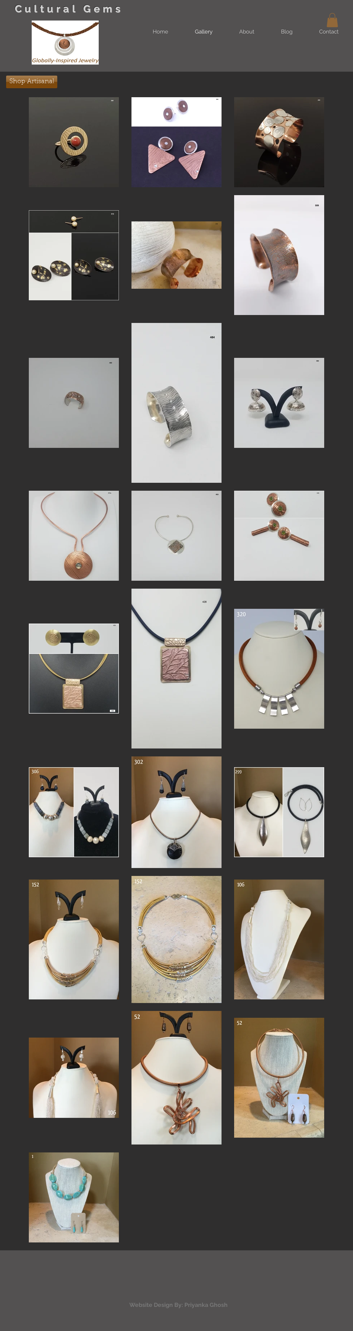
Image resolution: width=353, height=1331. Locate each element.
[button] (332, 20)
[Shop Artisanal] (31, 82)
